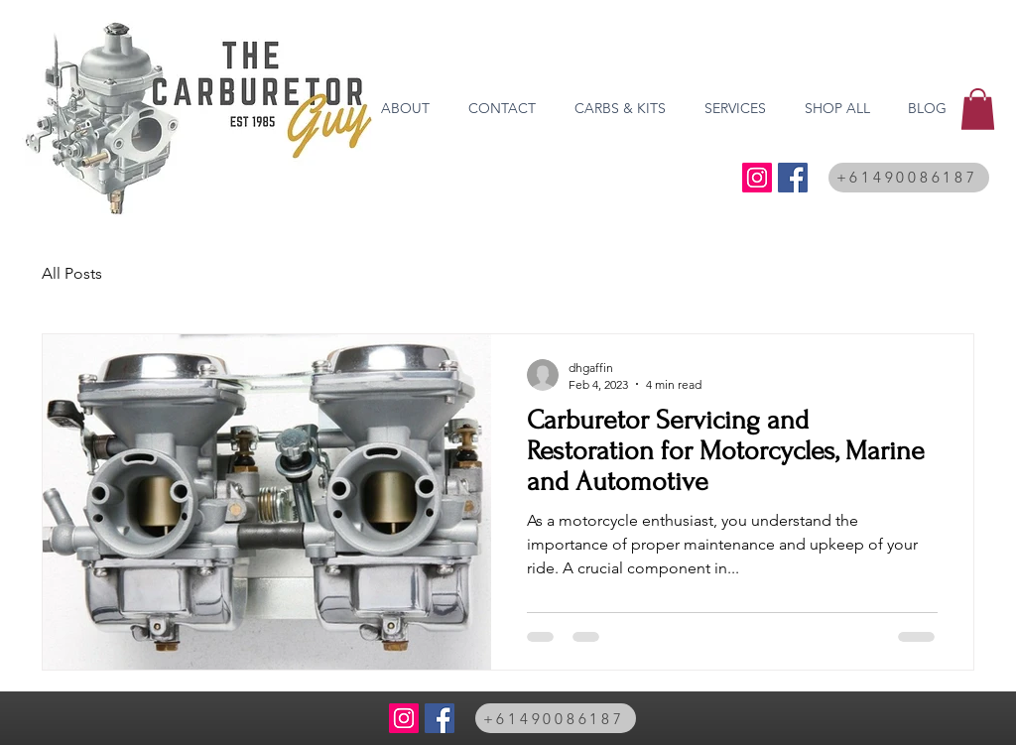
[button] (977, 109)
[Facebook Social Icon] (793, 177)
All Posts (72, 273)
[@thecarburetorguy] (757, 177)
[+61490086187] (908, 177)
